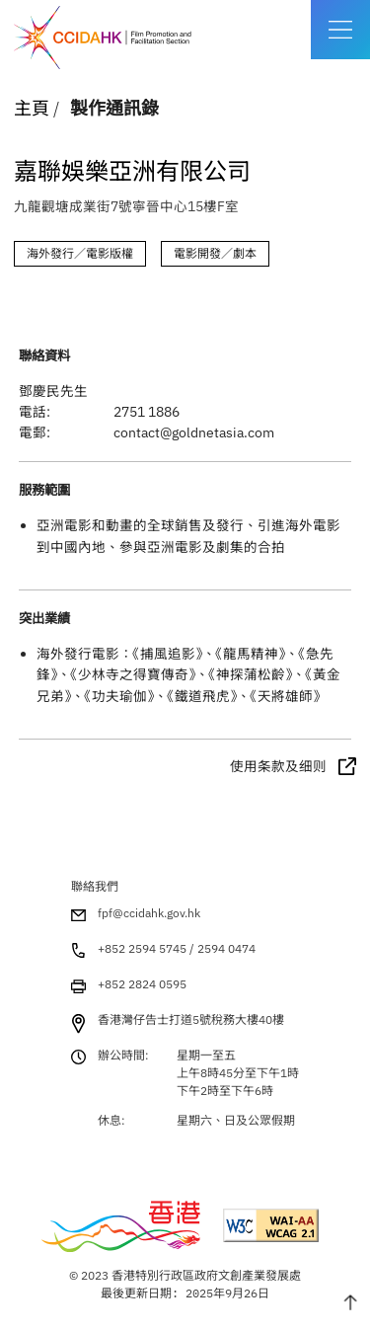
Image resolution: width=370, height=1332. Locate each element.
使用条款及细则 (278, 766)
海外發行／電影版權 (80, 253)
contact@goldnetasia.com (193, 432)
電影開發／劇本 (215, 253)
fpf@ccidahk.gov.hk (149, 912)
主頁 (31, 108)
